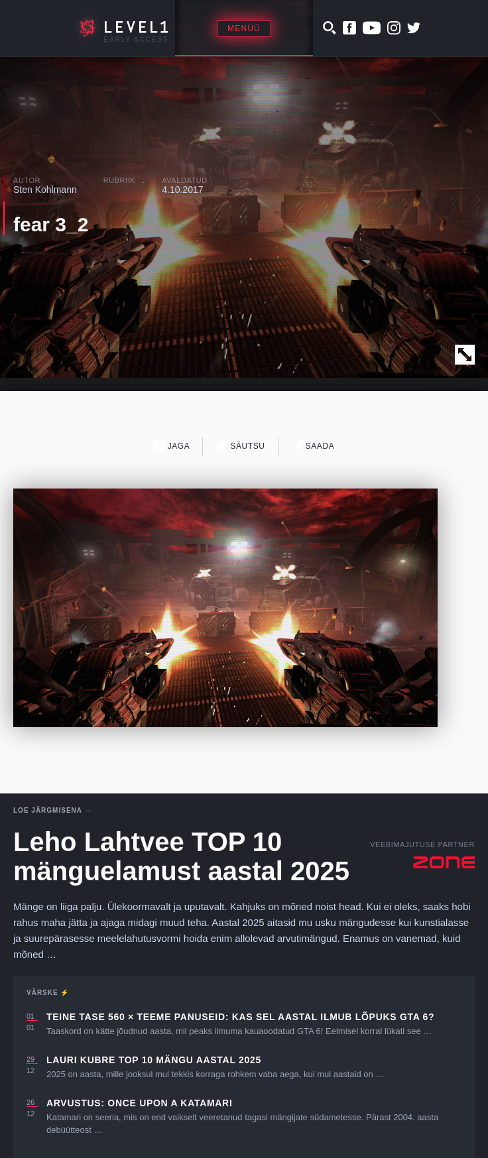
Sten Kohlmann (45, 189)
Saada (313, 445)
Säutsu (240, 445)
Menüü (244, 28)
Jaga (172, 445)
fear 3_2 (50, 224)
